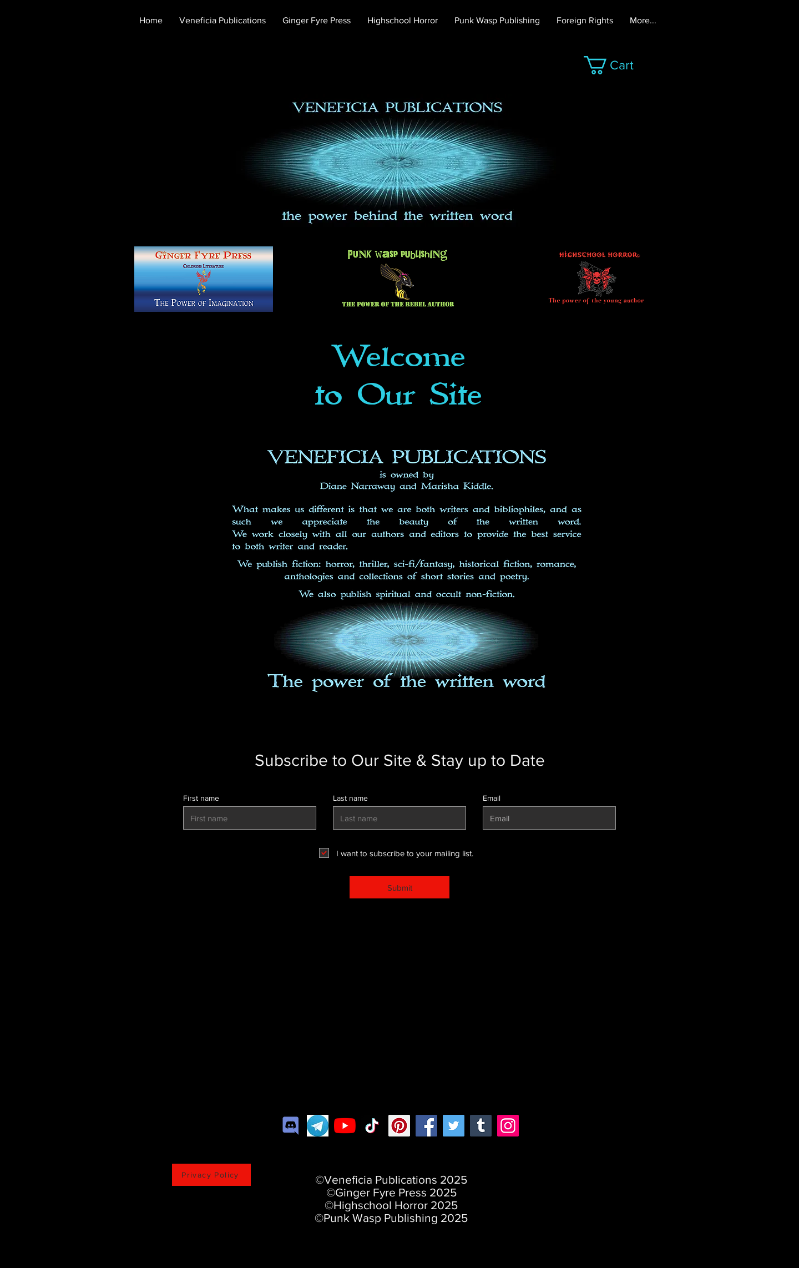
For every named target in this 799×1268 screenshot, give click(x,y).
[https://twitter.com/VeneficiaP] (453, 1125)
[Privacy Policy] (211, 1175)
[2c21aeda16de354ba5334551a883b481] (290, 1125)
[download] (317, 1125)
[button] (619, 65)
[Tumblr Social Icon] (481, 1125)
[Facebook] (426, 1125)
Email (491, 798)
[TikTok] (372, 1125)
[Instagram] (508, 1125)
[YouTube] (345, 1125)
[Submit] (399, 887)
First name (201, 798)
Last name (350, 798)
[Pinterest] (399, 1125)
